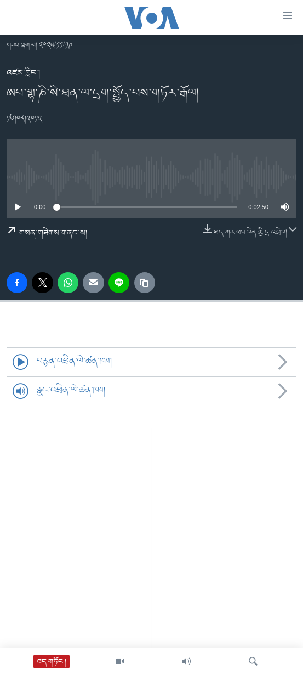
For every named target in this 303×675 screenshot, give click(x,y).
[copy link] (144, 282)
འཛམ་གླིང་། (23, 73)
